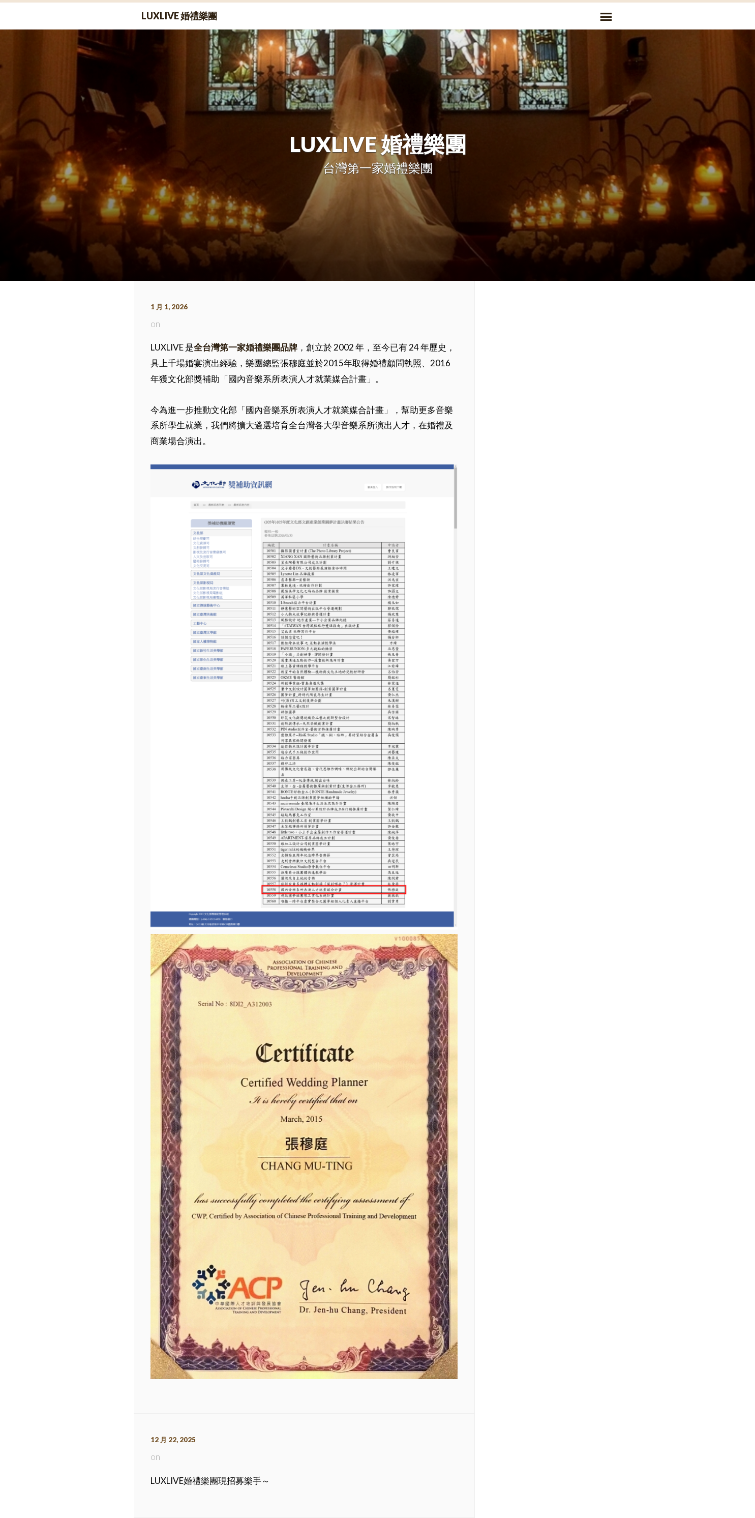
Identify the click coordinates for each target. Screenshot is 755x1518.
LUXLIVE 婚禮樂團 (179, 15)
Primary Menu (606, 17)
